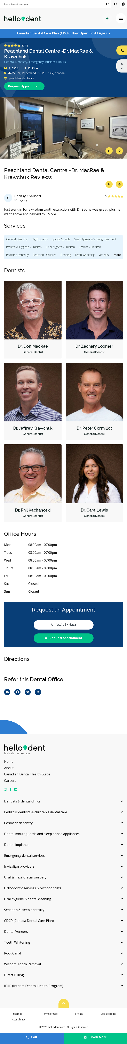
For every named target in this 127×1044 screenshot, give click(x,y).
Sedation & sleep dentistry (24, 910)
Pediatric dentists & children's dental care (35, 812)
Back (107, 18)
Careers (10, 780)
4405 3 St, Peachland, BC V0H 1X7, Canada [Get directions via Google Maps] (34, 73)
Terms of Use (50, 1014)
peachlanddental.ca (19, 78)
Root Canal (12, 953)
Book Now (95, 1037)
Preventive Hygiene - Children (24, 247)
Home (8, 761)
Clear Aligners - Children (60, 247)
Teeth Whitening (85, 255)
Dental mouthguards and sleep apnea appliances (42, 834)
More (52, 214)
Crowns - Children (90, 247)
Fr (107, 4)
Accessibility (18, 1019)
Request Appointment (24, 86)
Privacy (79, 1014)
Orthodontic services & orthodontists (32, 888)
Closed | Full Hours (22, 68)
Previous (109, 150)
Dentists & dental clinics (22, 801)
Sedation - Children (44, 255)
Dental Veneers (16, 931)
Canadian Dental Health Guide (27, 774)
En (115, 4)
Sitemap (18, 1014)
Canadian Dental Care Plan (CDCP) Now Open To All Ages (62, 33)
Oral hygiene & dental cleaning (27, 899)
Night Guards (40, 239)
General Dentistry (16, 239)
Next (119, 150)
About (9, 768)
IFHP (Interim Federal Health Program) (33, 986)
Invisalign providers (19, 866)
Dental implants (16, 844)
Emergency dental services (24, 855)
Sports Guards (61, 239)
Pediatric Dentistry (17, 255)
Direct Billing (14, 975)
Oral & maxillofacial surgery (25, 877)
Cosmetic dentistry (18, 823)
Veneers (104, 255)
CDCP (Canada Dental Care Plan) (29, 920)
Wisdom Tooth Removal (22, 964)
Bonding (66, 255)
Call (31, 1037)
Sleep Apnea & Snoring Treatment (95, 239)
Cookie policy (108, 1014)
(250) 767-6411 (63, 624)
